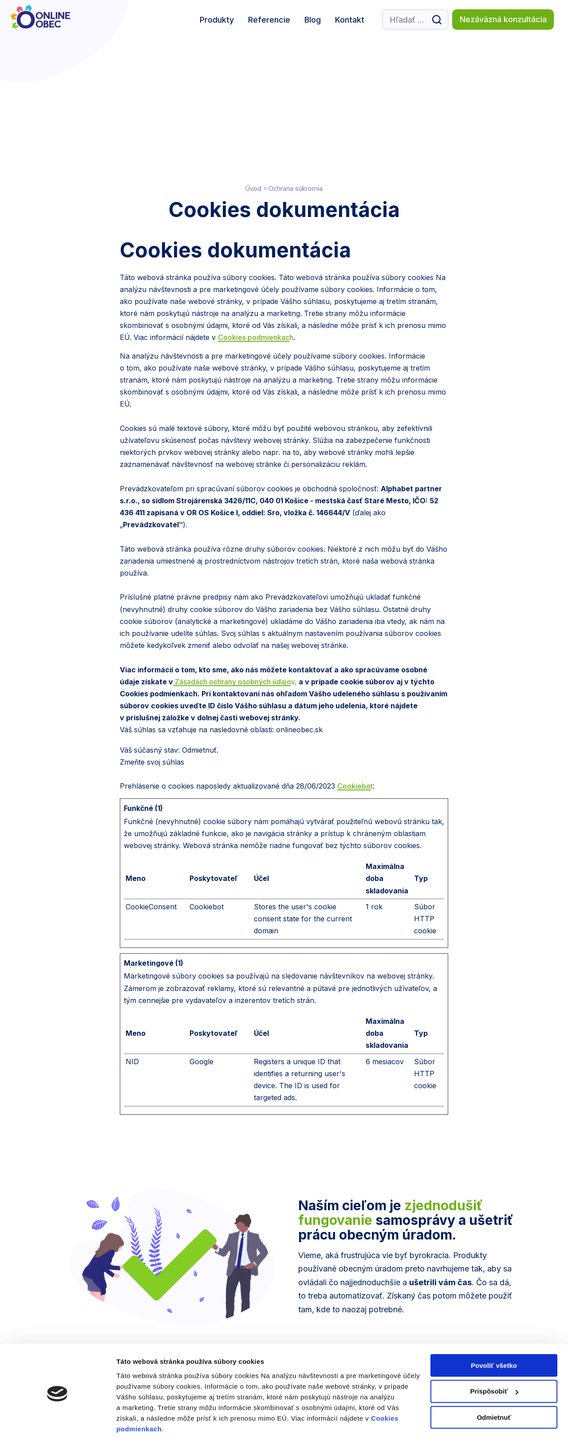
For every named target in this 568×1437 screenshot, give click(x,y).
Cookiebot (355, 656)
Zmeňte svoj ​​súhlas (152, 632)
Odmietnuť (494, 1383)
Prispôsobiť (494, 1358)
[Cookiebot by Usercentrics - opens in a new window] (57, 1419)
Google (201, 932)
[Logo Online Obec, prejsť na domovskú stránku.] (44, 20)
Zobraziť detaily (141, 1419)
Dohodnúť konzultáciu (428, 1255)
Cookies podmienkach (255, 208)
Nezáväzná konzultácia (503, 19)
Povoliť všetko (494, 1331)
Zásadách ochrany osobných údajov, (235, 552)
